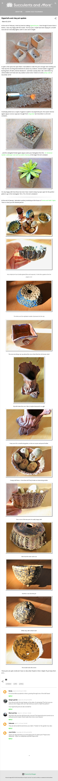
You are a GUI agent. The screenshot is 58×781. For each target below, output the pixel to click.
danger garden (13, 700)
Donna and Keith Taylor (49, 200)
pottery (21, 684)
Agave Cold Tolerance (34, 12)
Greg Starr (31, 114)
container (8, 684)
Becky (10, 691)
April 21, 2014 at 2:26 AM (21, 723)
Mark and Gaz (13, 713)
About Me (18, 12)
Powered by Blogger (29, 774)
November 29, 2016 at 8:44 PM (24, 732)
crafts (15, 684)
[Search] (55, 3)
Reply (10, 696)
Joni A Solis (12, 732)
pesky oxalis (47, 73)
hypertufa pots (34, 25)
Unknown (11, 723)
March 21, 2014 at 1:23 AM (24, 713)
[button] (55, 18)
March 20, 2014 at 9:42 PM (25, 700)
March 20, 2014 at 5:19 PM (19, 691)
